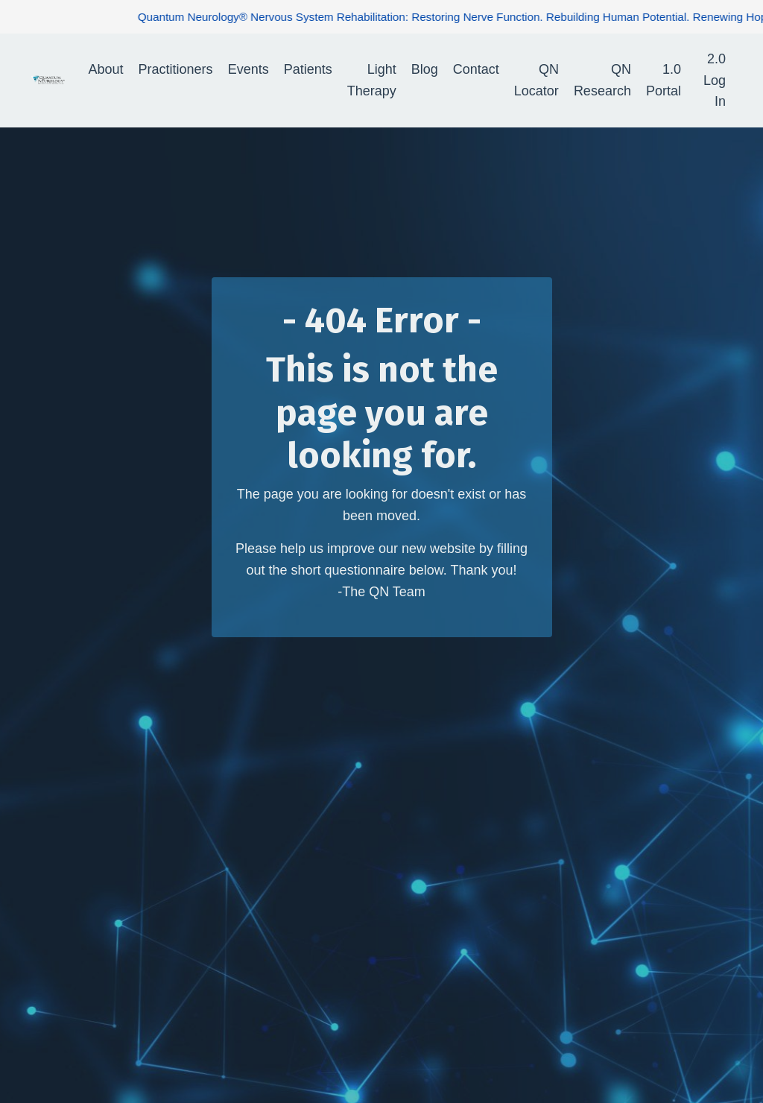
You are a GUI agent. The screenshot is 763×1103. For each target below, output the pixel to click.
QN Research (602, 80)
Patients (308, 69)
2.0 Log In (714, 80)
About (106, 69)
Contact (476, 69)
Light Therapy (371, 80)
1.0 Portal (663, 80)
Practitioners (176, 69)
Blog (424, 69)
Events (248, 69)
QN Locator (536, 80)
